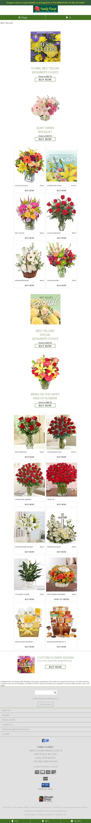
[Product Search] (46, 692)
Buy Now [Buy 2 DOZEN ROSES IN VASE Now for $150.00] (61, 457)
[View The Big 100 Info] (61, 479)
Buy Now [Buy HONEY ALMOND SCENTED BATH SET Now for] (29, 646)
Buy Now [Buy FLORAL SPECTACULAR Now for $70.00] (29, 190)
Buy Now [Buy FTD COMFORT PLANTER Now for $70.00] (29, 599)
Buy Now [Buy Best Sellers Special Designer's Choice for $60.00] (45, 346)
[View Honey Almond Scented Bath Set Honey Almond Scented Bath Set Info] (29, 622)
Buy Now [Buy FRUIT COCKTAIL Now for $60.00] (29, 238)
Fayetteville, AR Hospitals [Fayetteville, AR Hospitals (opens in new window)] (41, 807)
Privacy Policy (31, 815)
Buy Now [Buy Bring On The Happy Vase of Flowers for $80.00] (45, 405)
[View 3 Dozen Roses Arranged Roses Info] (29, 479)
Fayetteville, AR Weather (34, 811)
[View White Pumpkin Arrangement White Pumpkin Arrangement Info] (61, 574)
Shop (22, 17)
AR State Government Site (56, 811)
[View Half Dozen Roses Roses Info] (29, 432)
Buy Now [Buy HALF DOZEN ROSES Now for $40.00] (29, 457)
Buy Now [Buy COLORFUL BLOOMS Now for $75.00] (61, 285)
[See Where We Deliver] (45, 704)
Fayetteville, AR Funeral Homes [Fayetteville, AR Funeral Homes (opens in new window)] (16, 807)
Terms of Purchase (46, 815)
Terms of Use (61, 815)
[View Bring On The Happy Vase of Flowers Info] (45, 373)
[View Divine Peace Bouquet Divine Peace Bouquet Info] (61, 527)
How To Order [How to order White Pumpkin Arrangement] (61, 599)
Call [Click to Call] (15, 821)
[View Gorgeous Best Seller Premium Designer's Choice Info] (61, 166)
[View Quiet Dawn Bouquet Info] (45, 106)
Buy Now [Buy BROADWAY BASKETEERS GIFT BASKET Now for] (61, 646)
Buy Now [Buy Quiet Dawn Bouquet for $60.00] (45, 139)
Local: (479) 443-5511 (45, 757)
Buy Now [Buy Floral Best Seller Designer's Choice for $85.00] (45, 79)
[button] (46, 785)
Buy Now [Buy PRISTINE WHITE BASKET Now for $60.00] (29, 285)
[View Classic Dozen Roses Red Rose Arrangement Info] (61, 213)
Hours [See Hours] (76, 821)
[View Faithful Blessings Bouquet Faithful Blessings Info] (29, 527)
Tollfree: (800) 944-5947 (46, 761)
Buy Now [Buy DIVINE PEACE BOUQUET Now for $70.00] (61, 551)
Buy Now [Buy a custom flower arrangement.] (55, 667)
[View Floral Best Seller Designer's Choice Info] (45, 47)
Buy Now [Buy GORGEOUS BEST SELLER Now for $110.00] (61, 190)
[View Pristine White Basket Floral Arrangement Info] (29, 260)
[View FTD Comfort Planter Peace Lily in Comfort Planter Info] (29, 574)
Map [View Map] (45, 821)
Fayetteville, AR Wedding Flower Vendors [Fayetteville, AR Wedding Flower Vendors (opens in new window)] (71, 807)
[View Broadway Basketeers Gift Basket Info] (61, 622)
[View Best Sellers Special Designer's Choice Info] (45, 309)
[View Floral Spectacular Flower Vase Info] (29, 166)
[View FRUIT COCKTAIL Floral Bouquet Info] (29, 213)
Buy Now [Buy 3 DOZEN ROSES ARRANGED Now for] (29, 504)
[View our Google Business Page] (47, 741)
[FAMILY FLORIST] (45, 12)
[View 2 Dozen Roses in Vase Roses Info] (61, 432)
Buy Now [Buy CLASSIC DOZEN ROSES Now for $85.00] (61, 238)
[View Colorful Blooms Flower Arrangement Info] (61, 260)
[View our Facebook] (43, 741)
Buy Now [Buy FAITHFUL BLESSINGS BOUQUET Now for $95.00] (29, 551)
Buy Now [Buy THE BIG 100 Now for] (61, 504)
